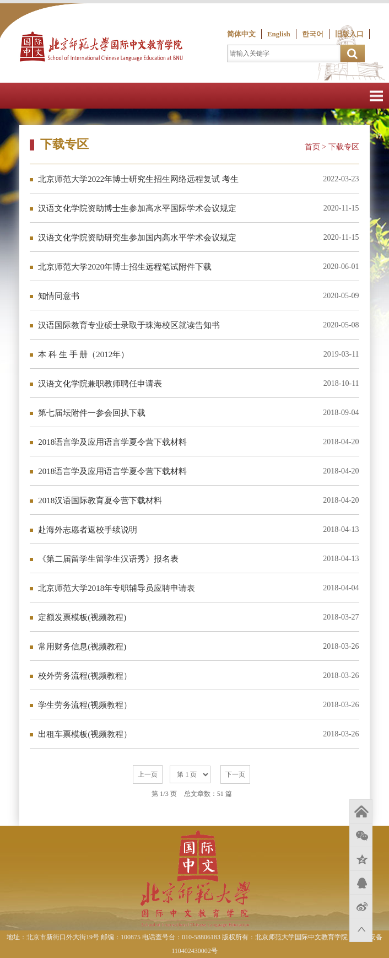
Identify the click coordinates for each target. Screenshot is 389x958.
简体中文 (241, 34)
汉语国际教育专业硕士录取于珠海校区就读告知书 (129, 325)
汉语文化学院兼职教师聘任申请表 (100, 383)
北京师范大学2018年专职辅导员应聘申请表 (116, 588)
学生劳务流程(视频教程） (85, 705)
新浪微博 (360, 906)
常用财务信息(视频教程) (82, 646)
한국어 (312, 34)
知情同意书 (58, 296)
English (278, 34)
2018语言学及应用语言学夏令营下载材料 (112, 442)
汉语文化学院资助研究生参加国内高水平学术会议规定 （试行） (137, 242)
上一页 (148, 774)
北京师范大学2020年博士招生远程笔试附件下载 (125, 266)
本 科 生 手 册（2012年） (83, 354)
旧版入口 (349, 34)
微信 (360, 835)
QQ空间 (360, 859)
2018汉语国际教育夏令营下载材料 (100, 500)
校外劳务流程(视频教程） (85, 675)
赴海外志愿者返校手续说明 (87, 529)
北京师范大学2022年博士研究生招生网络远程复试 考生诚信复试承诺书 (138, 184)
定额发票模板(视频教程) (82, 617)
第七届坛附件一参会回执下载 (91, 412)
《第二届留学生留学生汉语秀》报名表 (108, 559)
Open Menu (376, 96)
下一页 (235, 774)
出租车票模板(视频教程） (85, 734)
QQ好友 (360, 882)
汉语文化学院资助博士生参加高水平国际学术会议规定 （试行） (137, 213)
